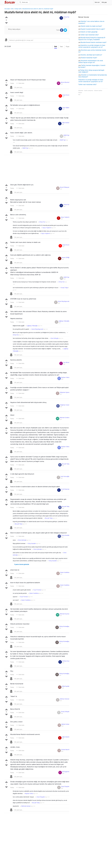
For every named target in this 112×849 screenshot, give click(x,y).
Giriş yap (104, 2)
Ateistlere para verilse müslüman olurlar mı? (92, 51)
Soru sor (97, 2)
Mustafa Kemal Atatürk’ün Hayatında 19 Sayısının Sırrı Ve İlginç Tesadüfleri (91, 39)
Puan (67, 46)
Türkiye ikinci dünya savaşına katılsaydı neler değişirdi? (91, 71)
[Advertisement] (36, 64)
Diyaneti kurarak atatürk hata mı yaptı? (93, 29)
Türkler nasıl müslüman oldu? (90, 35)
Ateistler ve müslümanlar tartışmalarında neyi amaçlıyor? (92, 76)
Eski (55, 46)
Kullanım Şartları (98, 91)
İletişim (80, 93)
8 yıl (64, 19)
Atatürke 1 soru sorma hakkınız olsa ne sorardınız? (91, 22)
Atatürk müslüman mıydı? (89, 58)
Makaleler (80, 91)
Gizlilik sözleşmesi (88, 91)
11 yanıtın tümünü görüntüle (21, 564)
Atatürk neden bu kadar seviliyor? (91, 26)
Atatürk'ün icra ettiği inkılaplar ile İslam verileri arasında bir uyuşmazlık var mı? (91, 46)
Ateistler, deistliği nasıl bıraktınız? (91, 55)
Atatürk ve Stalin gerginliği (88, 32)
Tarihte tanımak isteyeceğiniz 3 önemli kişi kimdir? (91, 66)
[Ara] (24, 2)
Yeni (61, 46)
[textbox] (38, 40)
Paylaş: (12, 83)
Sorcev (16, 2)
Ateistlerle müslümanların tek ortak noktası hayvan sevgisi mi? (90, 62)
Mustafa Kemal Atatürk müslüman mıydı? (93, 42)
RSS (79, 95)
